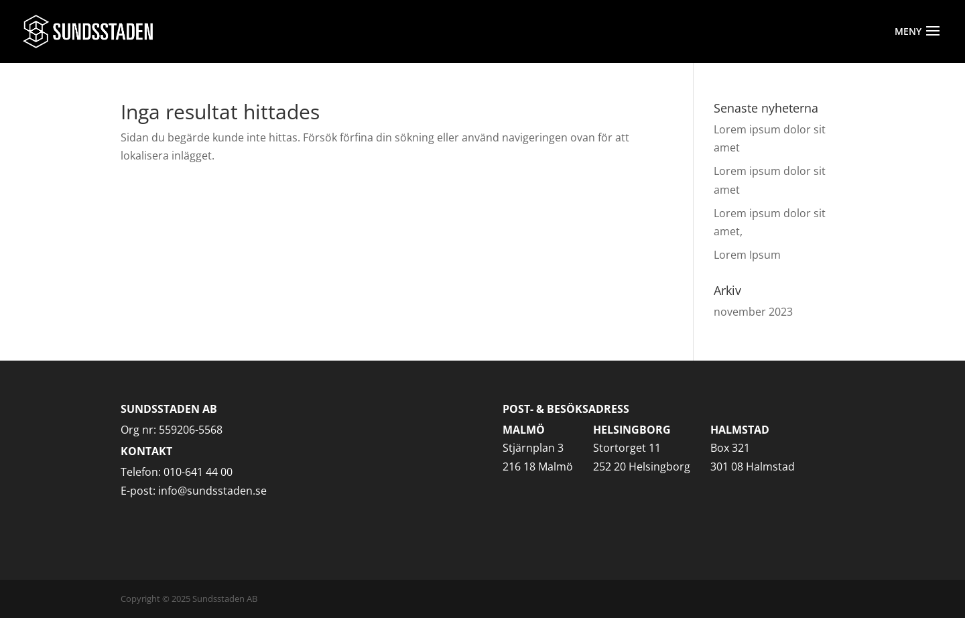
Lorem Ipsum (747, 254)
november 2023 (753, 311)
